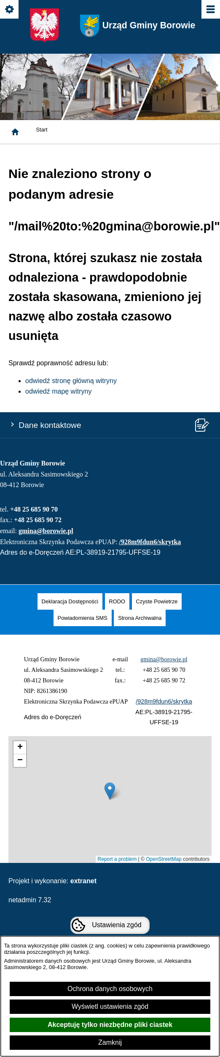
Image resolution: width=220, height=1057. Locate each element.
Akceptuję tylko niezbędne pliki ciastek (110, 1024)
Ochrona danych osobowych (110, 988)
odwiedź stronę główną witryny (71, 380)
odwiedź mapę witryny (58, 391)
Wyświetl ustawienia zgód (110, 1006)
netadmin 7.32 (29, 900)
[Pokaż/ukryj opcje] (10, 10)
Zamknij (110, 1042)
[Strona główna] (15, 132)
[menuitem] (70, 601)
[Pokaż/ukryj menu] (210, 10)
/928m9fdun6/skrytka (150, 541)
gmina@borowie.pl (46, 530)
